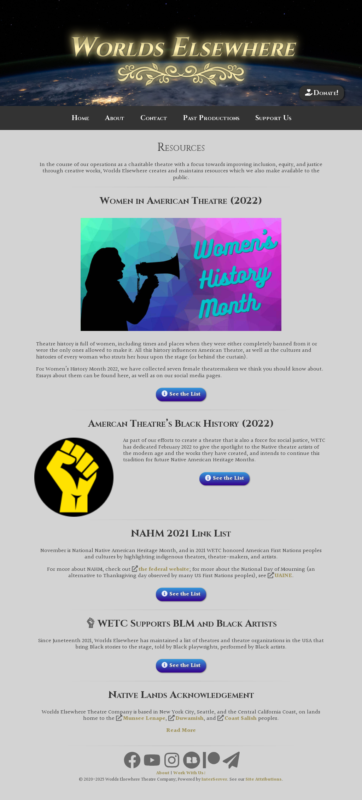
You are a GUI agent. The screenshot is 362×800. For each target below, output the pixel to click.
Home (80, 118)
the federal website (164, 570)
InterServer (214, 779)
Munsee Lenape (144, 719)
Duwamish (189, 719)
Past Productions (211, 118)
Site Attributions (263, 779)
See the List (184, 394)
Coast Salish (240, 719)
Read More (181, 731)
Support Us (273, 118)
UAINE (283, 576)
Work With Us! (189, 773)
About (114, 118)
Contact (153, 118)
